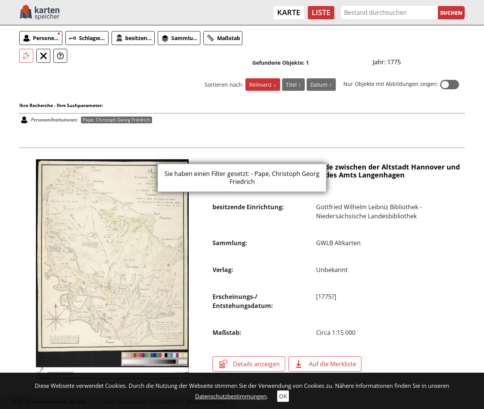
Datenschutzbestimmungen (231, 396)
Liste (321, 12)
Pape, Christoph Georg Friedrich (116, 120)
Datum (319, 84)
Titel (292, 84)
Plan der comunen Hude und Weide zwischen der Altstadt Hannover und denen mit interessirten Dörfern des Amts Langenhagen (336, 171)
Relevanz (261, 84)
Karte (288, 12)
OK (283, 396)
